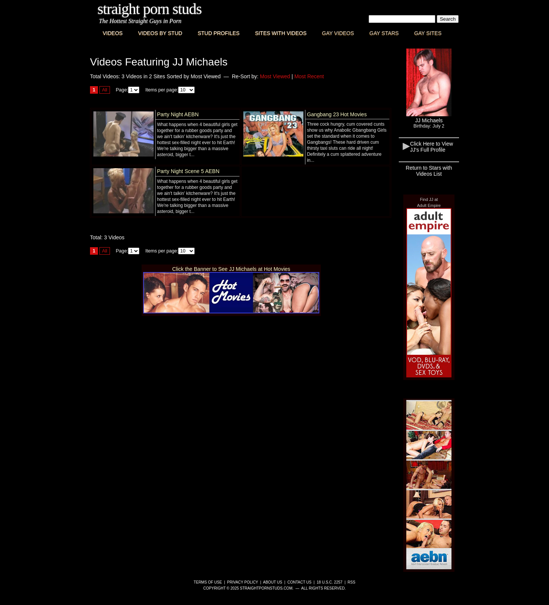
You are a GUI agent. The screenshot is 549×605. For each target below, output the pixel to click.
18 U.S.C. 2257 (329, 582)
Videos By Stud (160, 33)
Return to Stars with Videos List (429, 171)
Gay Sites (428, 33)
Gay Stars (384, 33)
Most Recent (309, 76)
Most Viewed (275, 76)
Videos (113, 33)
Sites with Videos (281, 33)
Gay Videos (338, 33)
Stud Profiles (218, 33)
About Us (272, 582)
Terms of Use (208, 582)
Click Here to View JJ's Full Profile (431, 147)
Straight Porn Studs (150, 8)
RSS (351, 582)
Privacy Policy (242, 582)
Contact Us (299, 582)
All (104, 90)
